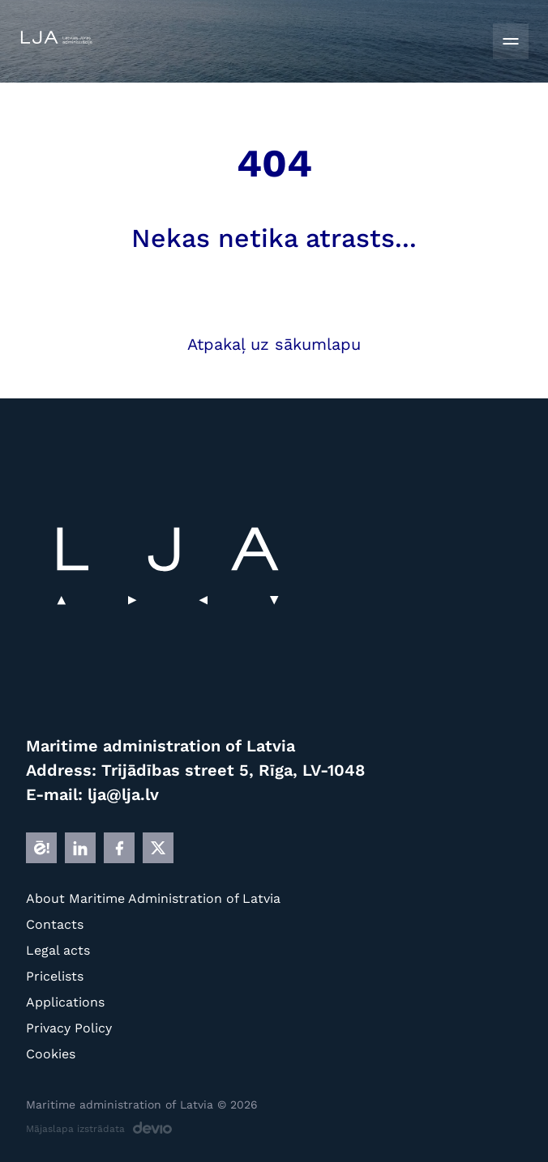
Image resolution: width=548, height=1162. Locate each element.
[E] (41, 847)
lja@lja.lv (123, 794)
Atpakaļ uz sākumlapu (274, 344)
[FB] (119, 847)
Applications (65, 1002)
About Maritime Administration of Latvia (153, 898)
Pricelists (54, 976)
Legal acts (58, 950)
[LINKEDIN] (80, 847)
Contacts (54, 924)
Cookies (50, 1054)
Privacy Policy (69, 1028)
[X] (158, 847)
